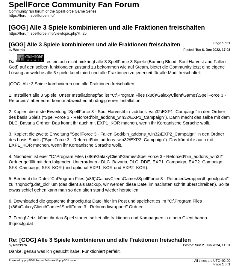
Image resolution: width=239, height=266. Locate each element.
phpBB (28, 260)
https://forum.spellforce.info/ (32, 15)
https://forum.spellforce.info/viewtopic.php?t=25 (48, 33)
